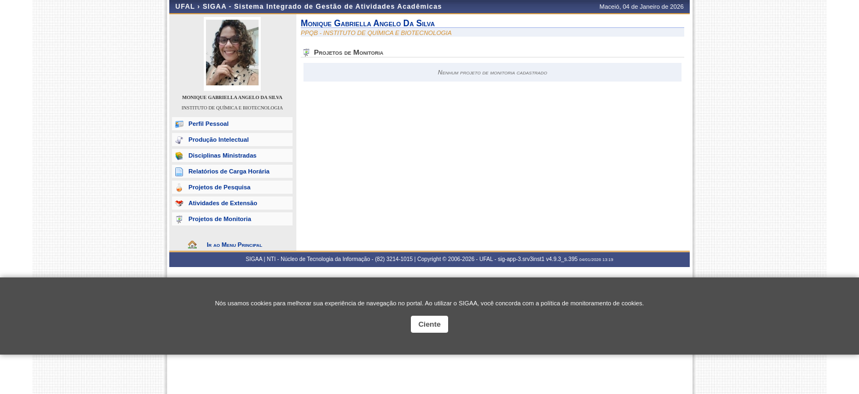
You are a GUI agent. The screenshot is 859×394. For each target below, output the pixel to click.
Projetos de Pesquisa (219, 187)
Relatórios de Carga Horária (229, 171)
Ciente (430, 324)
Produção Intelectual (218, 139)
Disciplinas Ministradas (222, 155)
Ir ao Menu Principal (234, 244)
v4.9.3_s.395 (562, 259)
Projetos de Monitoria (219, 219)
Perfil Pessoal (208, 123)
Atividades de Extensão (222, 203)
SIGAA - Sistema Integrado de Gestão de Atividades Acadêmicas (322, 6)
